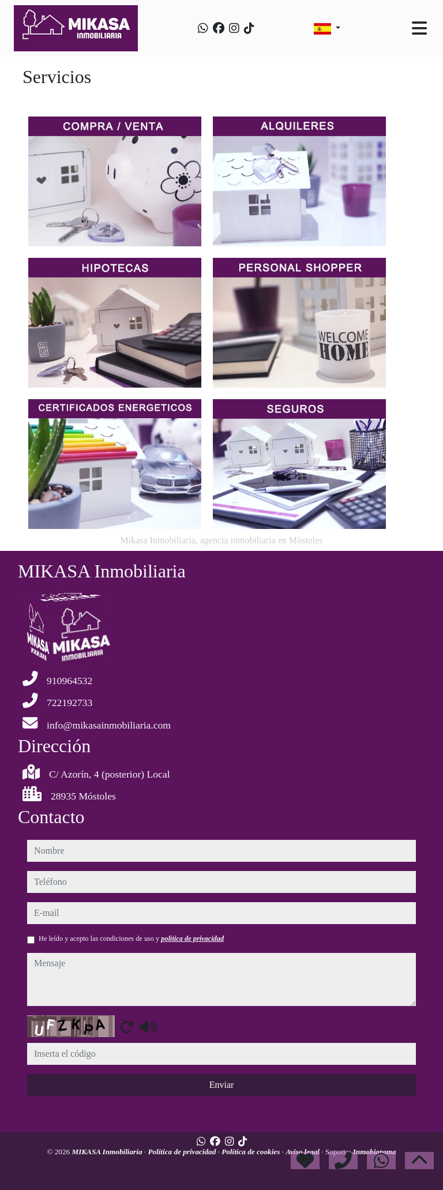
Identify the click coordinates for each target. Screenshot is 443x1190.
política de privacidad (192, 938)
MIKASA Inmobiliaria (108, 1151)
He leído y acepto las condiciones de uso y (131, 938)
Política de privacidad (182, 1151)
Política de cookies (251, 1151)
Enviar (221, 1085)
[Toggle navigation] (419, 28)
